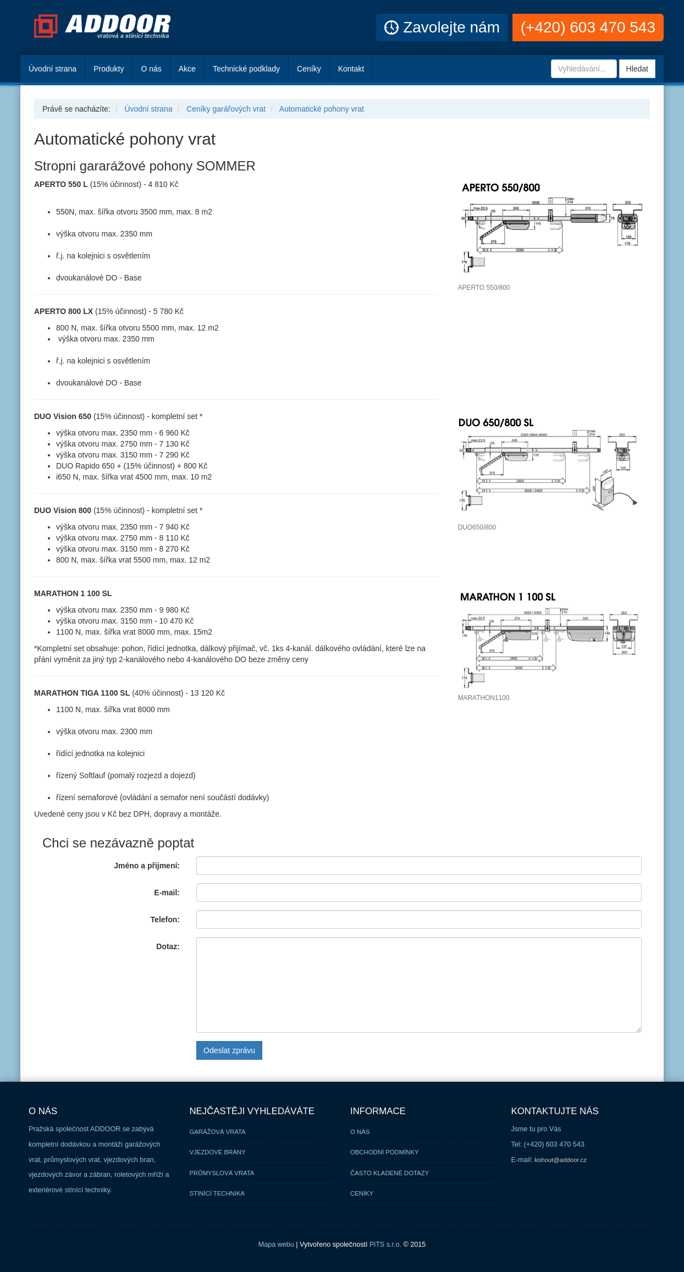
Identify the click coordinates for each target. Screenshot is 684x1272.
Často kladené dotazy (389, 1173)
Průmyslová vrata (222, 1173)
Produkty (108, 68)
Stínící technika (217, 1193)
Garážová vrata (218, 1131)
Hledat (637, 68)
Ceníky (309, 68)
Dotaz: (168, 946)
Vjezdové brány (218, 1152)
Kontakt (351, 68)
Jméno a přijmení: (147, 865)
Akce (187, 68)
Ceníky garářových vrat (226, 108)
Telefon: (165, 919)
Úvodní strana (148, 108)
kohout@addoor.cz (560, 1160)
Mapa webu (276, 1244)
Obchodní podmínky (384, 1152)
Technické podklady (246, 68)
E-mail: (167, 892)
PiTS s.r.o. (385, 1244)
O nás (151, 68)
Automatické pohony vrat (321, 108)
